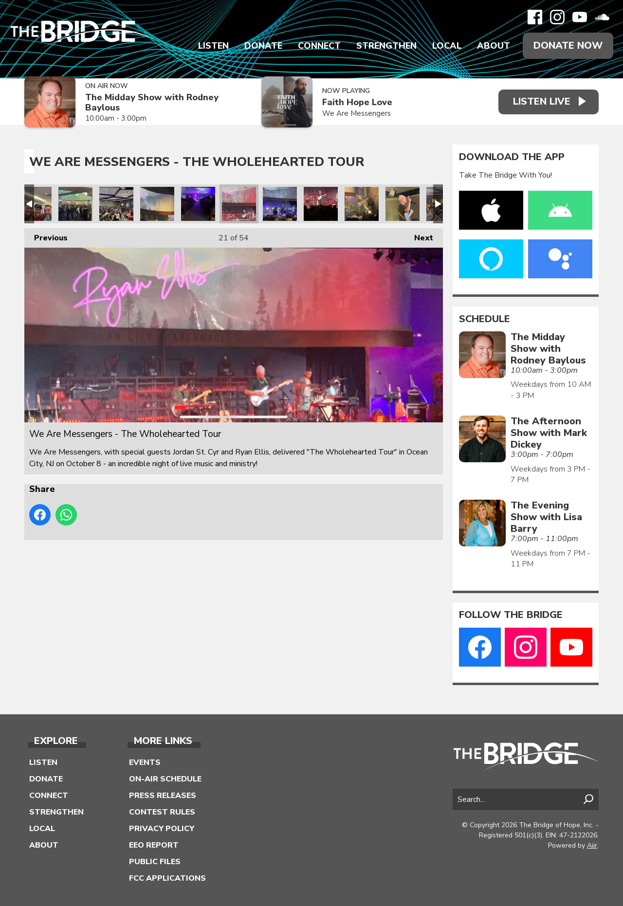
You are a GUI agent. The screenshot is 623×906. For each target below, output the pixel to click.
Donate (263, 46)
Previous (46, 235)
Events (145, 762)
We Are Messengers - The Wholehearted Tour (35, 204)
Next (418, 235)
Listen (213, 46)
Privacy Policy (161, 828)
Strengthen (386, 46)
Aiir (592, 845)
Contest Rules (162, 812)
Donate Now (568, 45)
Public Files (155, 861)
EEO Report (154, 845)
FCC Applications (167, 878)
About (493, 46)
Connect (319, 46)
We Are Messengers (356, 113)
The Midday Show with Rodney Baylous (152, 102)
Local (446, 46)
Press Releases (162, 795)
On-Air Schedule (165, 779)
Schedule (484, 319)
